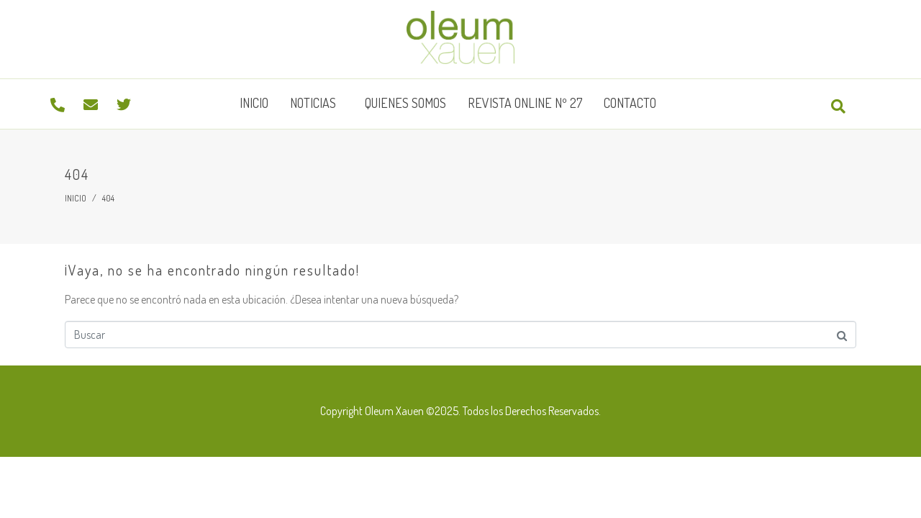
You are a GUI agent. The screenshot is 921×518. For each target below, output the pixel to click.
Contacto (630, 103)
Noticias (313, 103)
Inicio (254, 103)
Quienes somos (405, 103)
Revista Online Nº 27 (525, 103)
